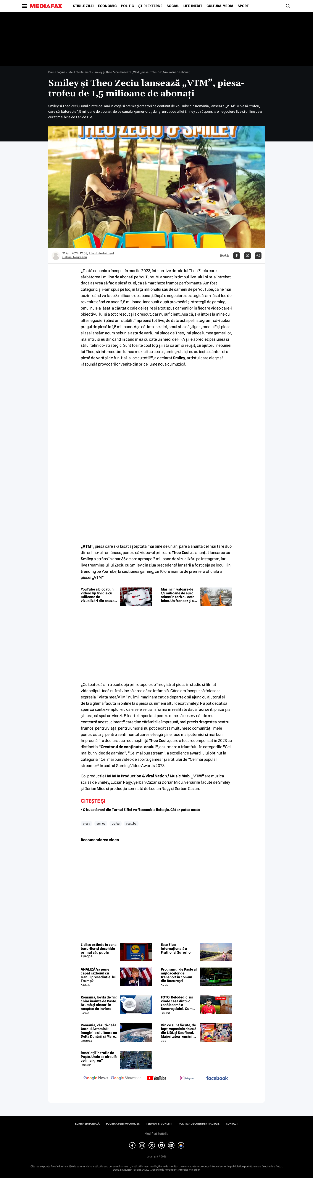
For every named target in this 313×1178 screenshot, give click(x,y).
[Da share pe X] (247, 255)
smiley (101, 823)
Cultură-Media (220, 6)
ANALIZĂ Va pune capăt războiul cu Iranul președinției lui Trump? (98, 975)
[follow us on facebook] (217, 1078)
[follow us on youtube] (156, 1078)
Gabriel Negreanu (74, 257)
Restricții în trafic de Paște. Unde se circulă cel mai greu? (99, 1056)
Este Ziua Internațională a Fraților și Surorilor (176, 948)
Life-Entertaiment (79, 72)
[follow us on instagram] (187, 1078)
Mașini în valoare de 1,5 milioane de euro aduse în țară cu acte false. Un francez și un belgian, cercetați (179, 595)
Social (173, 6)
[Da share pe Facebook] (236, 255)
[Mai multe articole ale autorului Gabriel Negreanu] (56, 255)
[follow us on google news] (96, 1078)
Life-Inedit (192, 6)
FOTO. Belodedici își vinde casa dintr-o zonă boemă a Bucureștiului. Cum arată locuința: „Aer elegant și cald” (177, 1003)
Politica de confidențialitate (199, 1123)
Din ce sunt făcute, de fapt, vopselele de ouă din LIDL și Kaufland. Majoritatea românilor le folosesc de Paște (179, 1030)
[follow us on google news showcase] (126, 1078)
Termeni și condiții (159, 1123)
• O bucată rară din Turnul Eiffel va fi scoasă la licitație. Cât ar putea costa (140, 810)
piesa (86, 823)
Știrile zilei (83, 6)
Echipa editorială (87, 1123)
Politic (127, 6)
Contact (232, 1123)
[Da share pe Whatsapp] (258, 255)
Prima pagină (56, 72)
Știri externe (150, 6)
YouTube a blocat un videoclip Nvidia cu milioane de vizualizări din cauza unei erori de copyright (98, 595)
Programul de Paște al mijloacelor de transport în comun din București (179, 975)
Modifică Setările (156, 1133)
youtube (131, 823)
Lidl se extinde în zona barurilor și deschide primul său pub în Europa (98, 950)
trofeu (115, 823)
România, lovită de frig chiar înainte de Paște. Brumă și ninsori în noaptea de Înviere (99, 1003)
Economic (107, 6)
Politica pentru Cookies (123, 1123)
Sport (243, 6)
